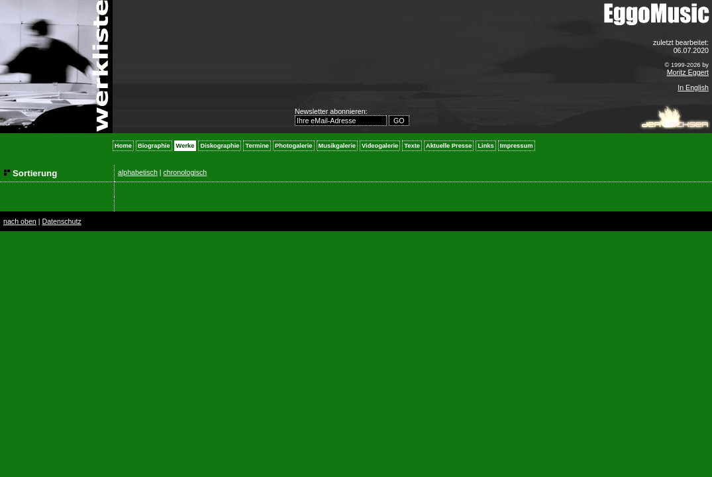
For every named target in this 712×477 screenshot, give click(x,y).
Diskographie (219, 145)
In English (693, 87)
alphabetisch (138, 172)
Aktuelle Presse (449, 145)
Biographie (154, 145)
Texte (412, 145)
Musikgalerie (337, 145)
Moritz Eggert (688, 72)
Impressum (516, 145)
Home (123, 145)
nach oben (19, 221)
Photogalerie (294, 145)
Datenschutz (61, 221)
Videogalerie (380, 145)
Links (485, 145)
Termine (257, 145)
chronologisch (185, 172)
